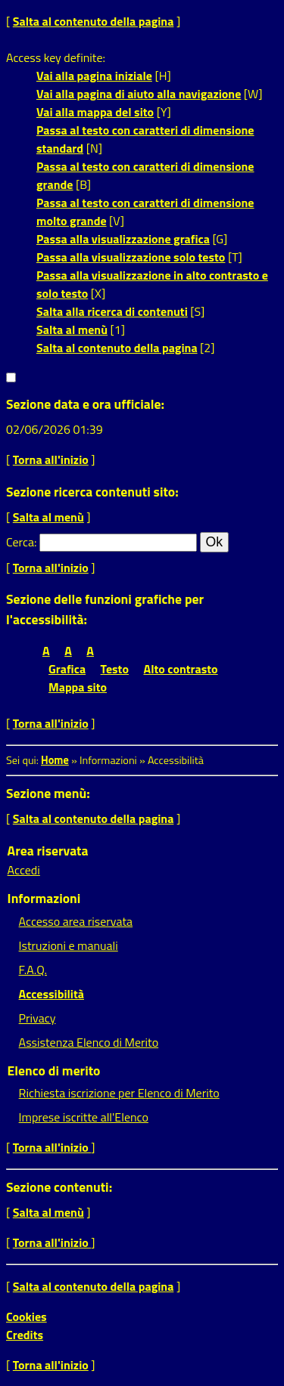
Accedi (24, 870)
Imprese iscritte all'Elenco (83, 1117)
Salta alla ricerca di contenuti (112, 311)
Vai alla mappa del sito (95, 112)
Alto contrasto (181, 669)
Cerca (20, 542)
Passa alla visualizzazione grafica (123, 239)
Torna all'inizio (51, 459)
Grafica (67, 669)
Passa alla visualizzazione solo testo (130, 257)
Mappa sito (77, 687)
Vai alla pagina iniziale (94, 76)
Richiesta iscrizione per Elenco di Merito (119, 1093)
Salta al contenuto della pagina (93, 21)
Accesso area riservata (76, 921)
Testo (115, 669)
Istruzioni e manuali (68, 945)
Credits (24, 1335)
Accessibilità (51, 994)
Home (55, 760)
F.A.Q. (33, 970)
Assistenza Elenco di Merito (89, 1042)
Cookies (26, 1316)
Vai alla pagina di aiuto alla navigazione (138, 94)
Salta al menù (72, 329)
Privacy (37, 1018)
